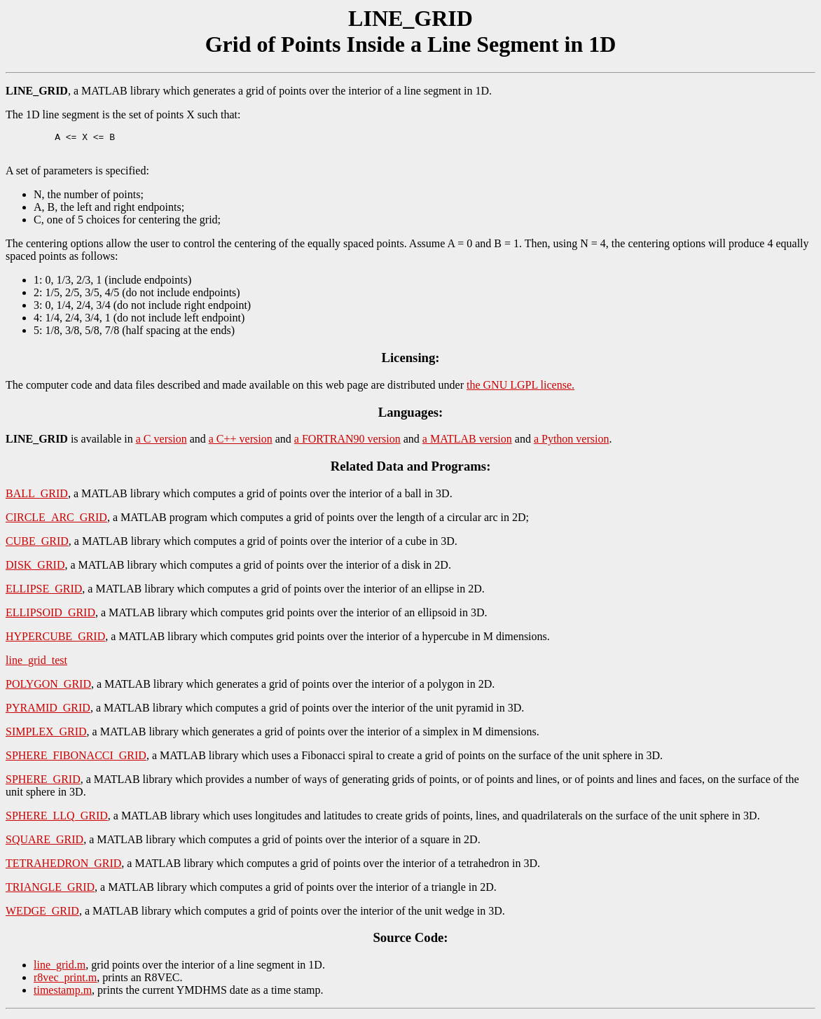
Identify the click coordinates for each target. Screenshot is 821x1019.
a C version (161, 443)
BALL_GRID (37, 498)
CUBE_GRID (37, 545)
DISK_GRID (35, 569)
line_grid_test (36, 664)
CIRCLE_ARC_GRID (56, 521)
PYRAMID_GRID (48, 712)
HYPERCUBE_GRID (55, 640)
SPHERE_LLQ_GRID (57, 820)
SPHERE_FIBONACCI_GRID (76, 759)
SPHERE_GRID (43, 783)
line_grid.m (59, 969)
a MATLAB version (467, 443)
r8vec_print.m (65, 981)
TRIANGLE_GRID (50, 891)
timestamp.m (63, 994)
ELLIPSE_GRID (44, 593)
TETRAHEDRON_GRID (63, 867)
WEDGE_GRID (42, 915)
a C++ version (240, 443)
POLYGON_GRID (48, 688)
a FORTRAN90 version (347, 443)
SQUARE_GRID (44, 844)
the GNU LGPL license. (520, 389)
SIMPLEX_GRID (46, 736)
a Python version (571, 443)
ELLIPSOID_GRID (50, 617)
